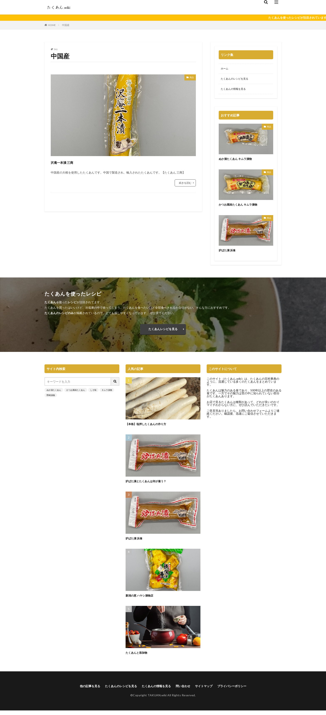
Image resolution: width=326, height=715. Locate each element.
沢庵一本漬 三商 (69, 162)
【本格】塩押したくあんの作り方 (149, 428)
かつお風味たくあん (75, 394)
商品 (191, 78)
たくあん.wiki (232, 382)
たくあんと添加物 (138, 656)
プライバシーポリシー (240, 690)
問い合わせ (185, 690)
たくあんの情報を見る (235, 90)
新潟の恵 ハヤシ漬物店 (141, 599)
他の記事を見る (81, 690)
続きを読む (185, 182)
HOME (52, 25)
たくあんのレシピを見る (237, 79)
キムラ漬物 (107, 394)
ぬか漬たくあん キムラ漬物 (238, 160)
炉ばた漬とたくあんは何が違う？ (149, 485)
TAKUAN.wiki (157, 699)
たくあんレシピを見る (163, 332)
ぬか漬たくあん (54, 394)
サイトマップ (209, 690)
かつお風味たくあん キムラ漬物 (241, 206)
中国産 (65, 25)
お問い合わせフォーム (253, 414)
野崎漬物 (51, 399)
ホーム (225, 69)
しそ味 (93, 394)
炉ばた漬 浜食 (228, 252)
